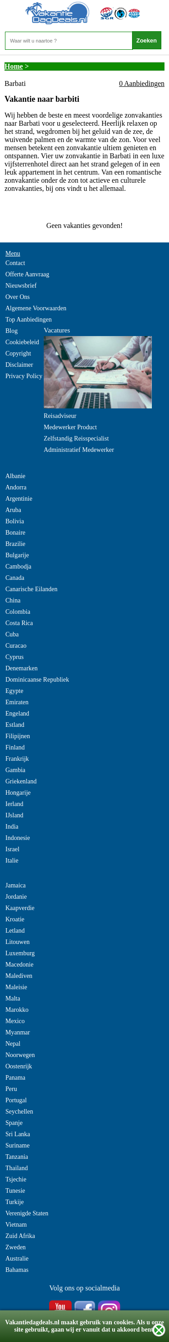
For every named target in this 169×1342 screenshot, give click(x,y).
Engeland (17, 713)
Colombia (17, 611)
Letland (15, 930)
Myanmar (17, 1032)
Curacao (16, 645)
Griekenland (21, 781)
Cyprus (14, 657)
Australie (16, 1258)
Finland (15, 747)
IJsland (14, 815)
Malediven (18, 975)
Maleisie (16, 987)
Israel (12, 849)
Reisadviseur (60, 416)
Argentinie (18, 498)
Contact (15, 263)
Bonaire (15, 532)
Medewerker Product (70, 427)
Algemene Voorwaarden (35, 308)
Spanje (14, 1122)
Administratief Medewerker (79, 449)
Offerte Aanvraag (27, 274)
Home (14, 66)
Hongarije (18, 792)
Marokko (16, 1009)
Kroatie (14, 919)
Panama (15, 1077)
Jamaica (15, 885)
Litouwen (17, 942)
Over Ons (17, 297)
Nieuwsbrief (21, 285)
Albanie (15, 476)
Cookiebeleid (22, 342)
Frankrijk (17, 758)
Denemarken (21, 668)
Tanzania (16, 1156)
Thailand (16, 1168)
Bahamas (16, 1269)
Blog (11, 330)
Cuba (12, 634)
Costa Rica (19, 623)
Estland (14, 724)
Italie (11, 860)
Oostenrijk (18, 1066)
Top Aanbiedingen (28, 319)
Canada (14, 577)
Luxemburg (20, 953)
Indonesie (17, 838)
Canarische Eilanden (31, 589)
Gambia (15, 770)
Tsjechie (15, 1179)
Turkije (14, 1202)
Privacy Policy (23, 376)
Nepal (12, 1043)
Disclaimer (19, 364)
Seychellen (19, 1111)
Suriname (17, 1145)
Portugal (16, 1100)
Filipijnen (17, 736)
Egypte (14, 691)
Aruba (13, 510)
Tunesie (15, 1190)
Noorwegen (20, 1055)
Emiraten (16, 702)
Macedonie (19, 964)
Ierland (14, 804)
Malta (12, 998)
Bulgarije (17, 555)
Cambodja (18, 566)
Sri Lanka (17, 1134)
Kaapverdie (20, 908)
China (12, 600)
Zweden (15, 1247)
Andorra (16, 487)
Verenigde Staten (26, 1213)
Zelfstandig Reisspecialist (76, 438)
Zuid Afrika (20, 1236)
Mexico (15, 1021)
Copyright (18, 353)
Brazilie (15, 544)
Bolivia (14, 521)
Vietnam (16, 1224)
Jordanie (16, 896)
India (11, 826)
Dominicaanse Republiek (37, 679)
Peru (11, 1089)
